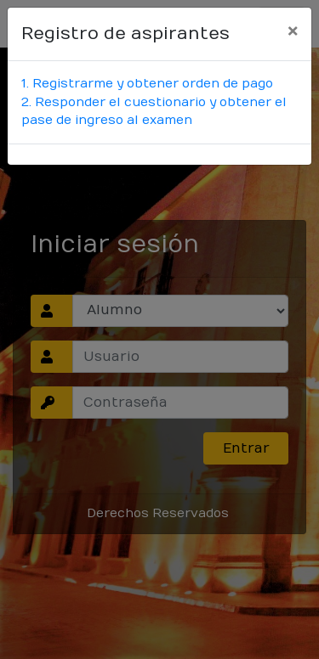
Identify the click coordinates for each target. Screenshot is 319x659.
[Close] (292, 31)
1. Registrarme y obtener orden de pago (147, 83)
